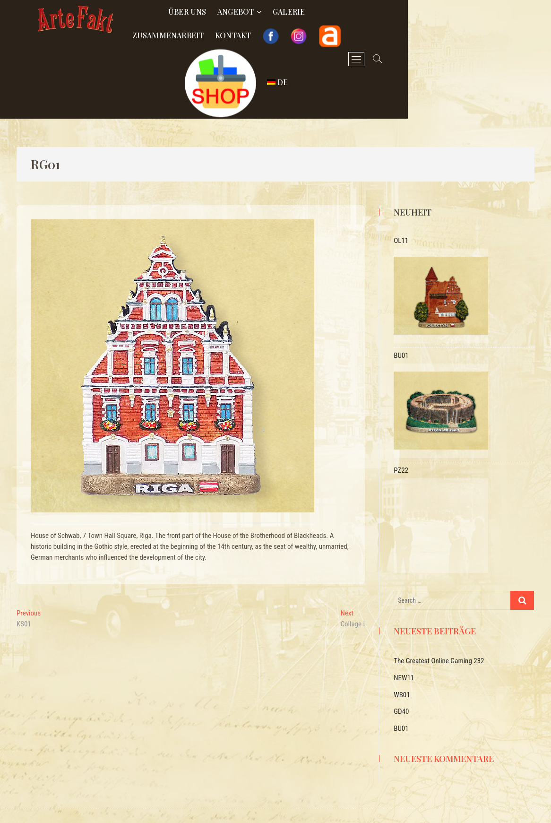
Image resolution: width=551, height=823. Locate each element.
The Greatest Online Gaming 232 (439, 637)
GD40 (401, 688)
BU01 (401, 705)
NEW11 (404, 654)
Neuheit (412, 188)
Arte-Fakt (178, 805)
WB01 (402, 671)
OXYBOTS (236, 805)
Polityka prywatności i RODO (353, 805)
